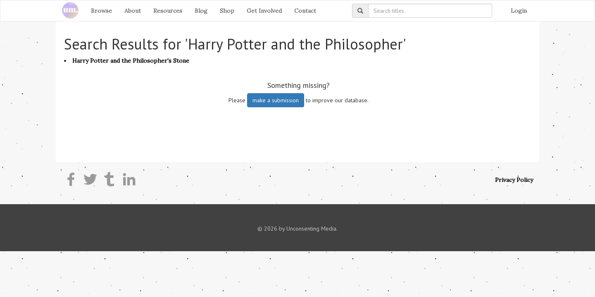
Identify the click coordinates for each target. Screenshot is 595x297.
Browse (101, 10)
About (132, 10)
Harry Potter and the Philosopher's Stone (130, 60)
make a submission (275, 100)
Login (519, 10)
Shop (227, 10)
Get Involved (264, 10)
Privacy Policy (514, 180)
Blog (201, 10)
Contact (305, 10)
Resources (167, 10)
